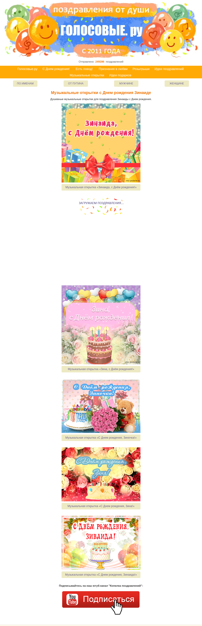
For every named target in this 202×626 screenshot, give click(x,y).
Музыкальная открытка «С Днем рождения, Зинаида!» (101, 574)
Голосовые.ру (27, 69)
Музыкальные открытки (87, 75)
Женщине (176, 83)
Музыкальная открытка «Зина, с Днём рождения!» (101, 369)
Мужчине (126, 83)
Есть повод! (84, 69)
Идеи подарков (120, 75)
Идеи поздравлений (169, 69)
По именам (25, 83)
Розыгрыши (141, 69)
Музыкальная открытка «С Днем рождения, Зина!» (101, 506)
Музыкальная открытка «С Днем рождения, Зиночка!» (101, 437)
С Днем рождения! (56, 69)
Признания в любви (113, 69)
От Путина (75, 83)
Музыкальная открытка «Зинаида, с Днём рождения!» (101, 187)
